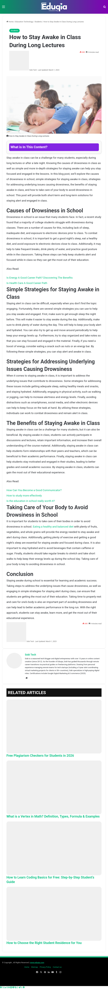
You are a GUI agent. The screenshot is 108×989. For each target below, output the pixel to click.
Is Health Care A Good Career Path (26, 283)
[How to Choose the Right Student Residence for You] (54, 914)
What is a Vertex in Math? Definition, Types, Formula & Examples (53, 816)
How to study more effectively (24, 495)
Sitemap (34, 967)
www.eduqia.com (37, 962)
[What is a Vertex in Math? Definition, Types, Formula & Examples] (54, 787)
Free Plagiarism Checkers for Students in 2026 (40, 756)
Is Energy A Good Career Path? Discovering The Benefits (39, 277)
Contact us (57, 967)
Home (10, 22)
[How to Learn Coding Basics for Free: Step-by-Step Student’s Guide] (54, 848)
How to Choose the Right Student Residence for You (44, 943)
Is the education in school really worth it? (30, 501)
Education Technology (24, 22)
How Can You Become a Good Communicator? (34, 490)
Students (38, 22)
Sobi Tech (33, 70)
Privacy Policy (45, 967)
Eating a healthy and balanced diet (53, 526)
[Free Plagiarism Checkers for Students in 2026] (54, 726)
